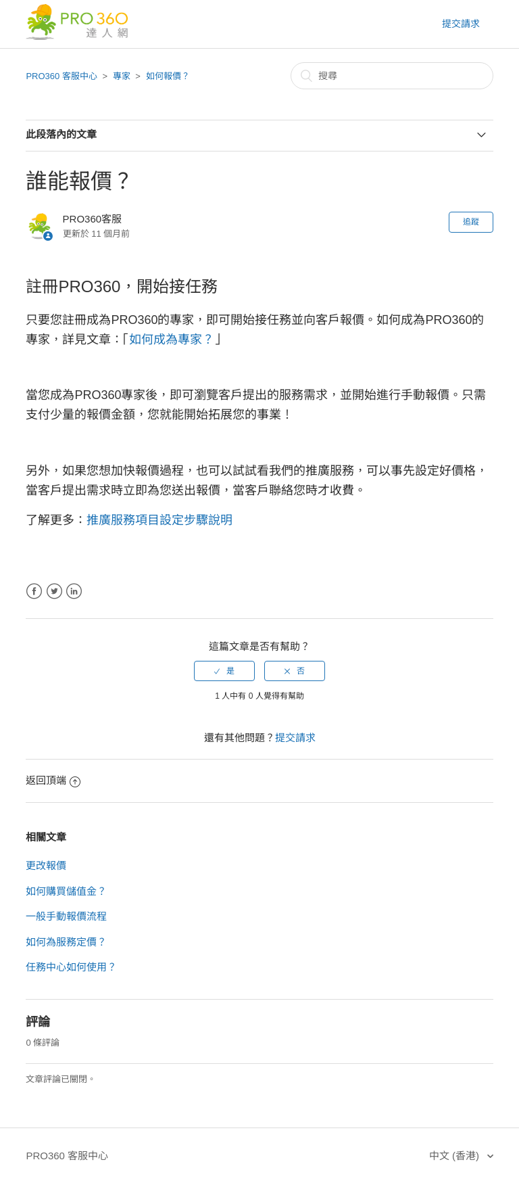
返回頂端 (53, 780)
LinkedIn (74, 591)
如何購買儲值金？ (66, 891)
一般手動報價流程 (66, 916)
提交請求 (461, 23)
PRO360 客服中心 (61, 76)
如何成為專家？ (171, 339)
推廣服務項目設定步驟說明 (159, 520)
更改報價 (46, 865)
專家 (121, 76)
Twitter (54, 591)
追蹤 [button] (471, 222)
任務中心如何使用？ (71, 967)
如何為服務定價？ (66, 942)
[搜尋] (392, 75)
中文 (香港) (455, 1155)
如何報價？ (168, 76)
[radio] (224, 671)
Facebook (34, 591)
